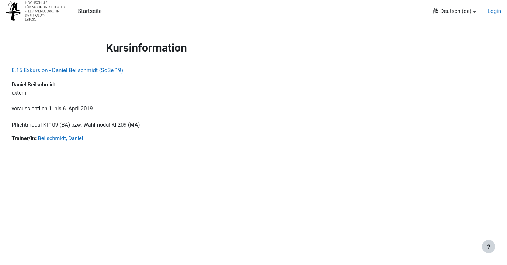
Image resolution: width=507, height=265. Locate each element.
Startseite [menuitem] (90, 11)
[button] (454, 11)
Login (494, 11)
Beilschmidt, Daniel (78, 140)
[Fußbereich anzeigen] (488, 246)
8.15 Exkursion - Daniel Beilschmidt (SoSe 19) (84, 70)
